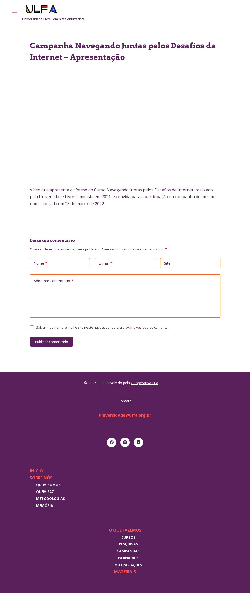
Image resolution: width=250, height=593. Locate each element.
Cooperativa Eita (144, 382)
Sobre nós (41, 478)
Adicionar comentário (53, 281)
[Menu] (14, 12)
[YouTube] (138, 442)
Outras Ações (128, 564)
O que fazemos (125, 530)
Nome (40, 263)
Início (36, 471)
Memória (44, 505)
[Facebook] (111, 442)
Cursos (128, 537)
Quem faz (45, 491)
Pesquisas (128, 544)
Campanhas (128, 550)
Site (167, 263)
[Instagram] (228, 12)
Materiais (125, 571)
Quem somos (48, 484)
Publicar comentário (51, 341)
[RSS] (236, 12)
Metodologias (50, 498)
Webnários (128, 557)
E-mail (105, 263)
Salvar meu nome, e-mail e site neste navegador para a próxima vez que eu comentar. (103, 327)
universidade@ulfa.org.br (125, 415)
